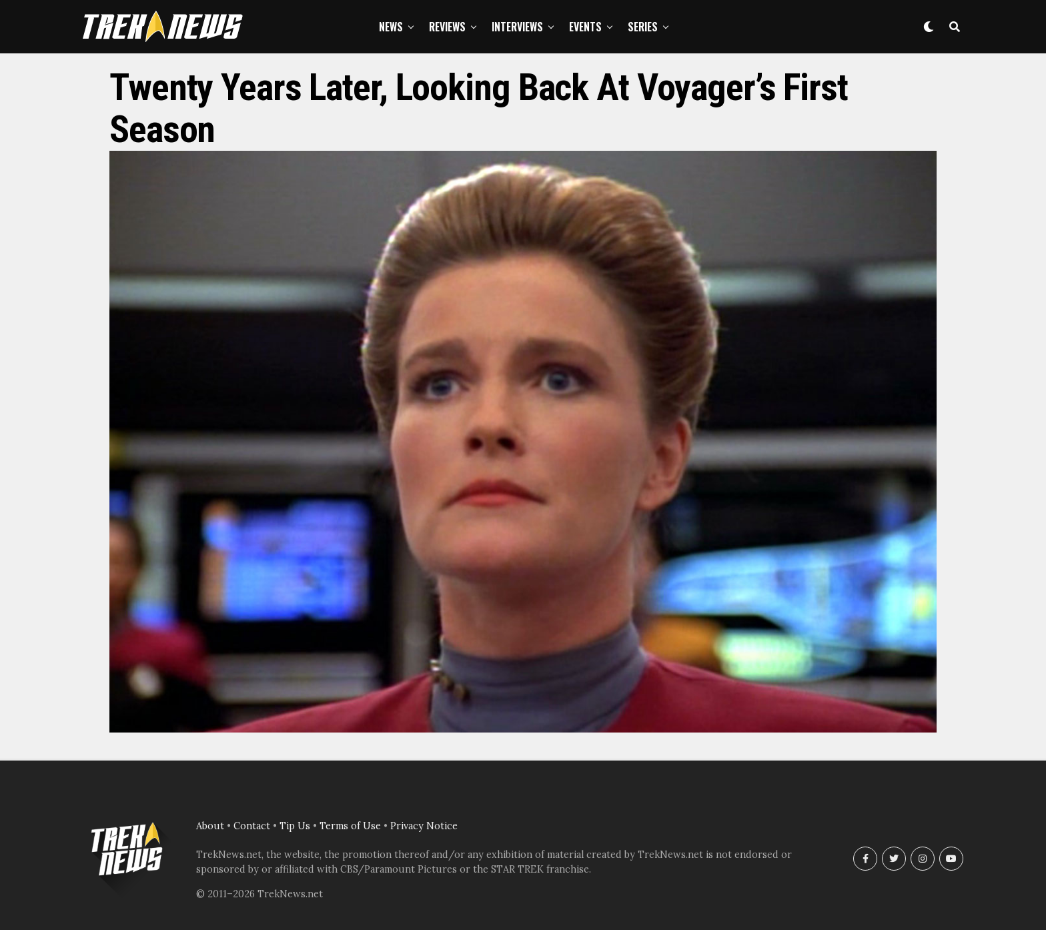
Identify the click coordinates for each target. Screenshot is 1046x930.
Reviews (447, 27)
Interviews (517, 27)
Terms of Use (350, 826)
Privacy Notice (424, 826)
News (391, 27)
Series (643, 27)
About (210, 826)
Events (585, 27)
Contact (251, 826)
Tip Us (295, 826)
